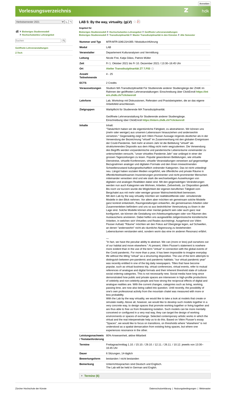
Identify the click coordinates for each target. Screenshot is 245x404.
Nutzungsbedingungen (185, 388)
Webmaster (205, 388)
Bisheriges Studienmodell (35, 31)
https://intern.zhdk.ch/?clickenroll (163, 120)
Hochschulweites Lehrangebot (38, 35)
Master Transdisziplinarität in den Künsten (155, 35)
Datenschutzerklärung (160, 388)
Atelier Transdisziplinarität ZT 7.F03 (128, 68)
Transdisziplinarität (119, 35)
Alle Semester (187, 35)
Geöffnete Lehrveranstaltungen (31, 48)
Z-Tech (18, 53)
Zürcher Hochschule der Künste (31, 388)
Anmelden (204, 3)
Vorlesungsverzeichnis (45, 10)
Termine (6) (91, 375)
